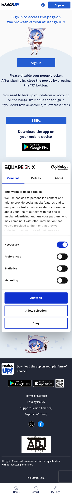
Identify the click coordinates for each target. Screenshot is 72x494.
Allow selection (36, 310)
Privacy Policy (36, 402)
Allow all (36, 297)
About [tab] (59, 178)
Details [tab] (36, 178)
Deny (36, 323)
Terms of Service (36, 396)
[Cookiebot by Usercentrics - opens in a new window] (51, 167)
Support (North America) (36, 408)
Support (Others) (36, 414)
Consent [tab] (13, 178)
